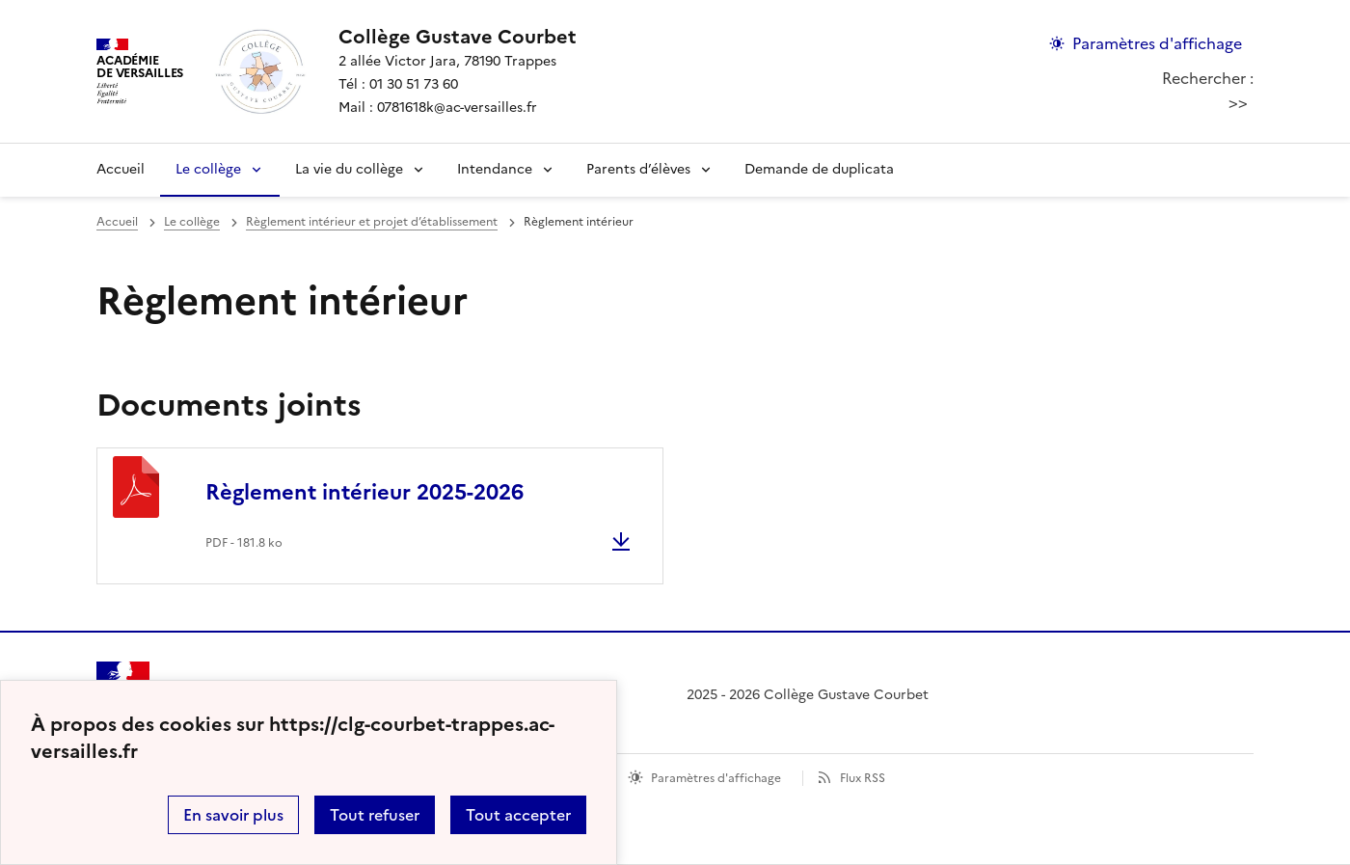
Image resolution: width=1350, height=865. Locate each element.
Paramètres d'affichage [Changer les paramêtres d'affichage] (1157, 43)
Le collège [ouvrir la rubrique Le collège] (192, 221)
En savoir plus (233, 814)
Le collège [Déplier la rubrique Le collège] (208, 169)
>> (1238, 102)
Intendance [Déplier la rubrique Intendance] (494, 169)
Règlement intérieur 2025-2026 (364, 492)
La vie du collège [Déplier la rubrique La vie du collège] (349, 169)
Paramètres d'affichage (716, 778)
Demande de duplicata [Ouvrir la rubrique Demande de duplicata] (819, 169)
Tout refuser (374, 814)
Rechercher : (1208, 78)
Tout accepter (518, 814)
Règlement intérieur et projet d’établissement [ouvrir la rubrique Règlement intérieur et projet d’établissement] (372, 221)
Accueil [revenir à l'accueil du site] (120, 169)
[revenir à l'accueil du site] (457, 36)
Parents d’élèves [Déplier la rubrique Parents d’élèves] (638, 169)
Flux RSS (862, 778)
